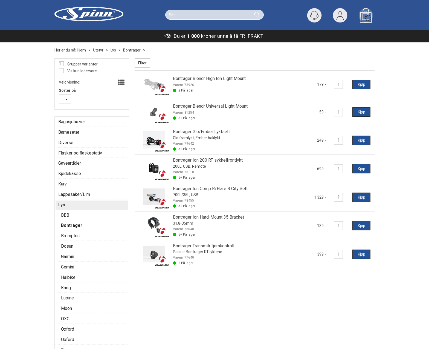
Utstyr (98, 50)
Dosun (67, 246)
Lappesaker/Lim (74, 194)
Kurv (62, 184)
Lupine (67, 298)
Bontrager (132, 50)
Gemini (67, 267)
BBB (65, 215)
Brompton (70, 235)
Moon (66, 308)
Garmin (67, 256)
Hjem (81, 50)
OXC (65, 318)
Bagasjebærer (71, 121)
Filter (142, 63)
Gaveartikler (69, 163)
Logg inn (340, 16)
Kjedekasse (69, 173)
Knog (66, 287)
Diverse (65, 142)
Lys (113, 50)
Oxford (67, 329)
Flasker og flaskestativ (80, 153)
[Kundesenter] (314, 15)
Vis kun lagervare (81, 71)
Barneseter (68, 132)
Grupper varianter (82, 64)
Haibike (68, 277)
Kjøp (361, 84)
